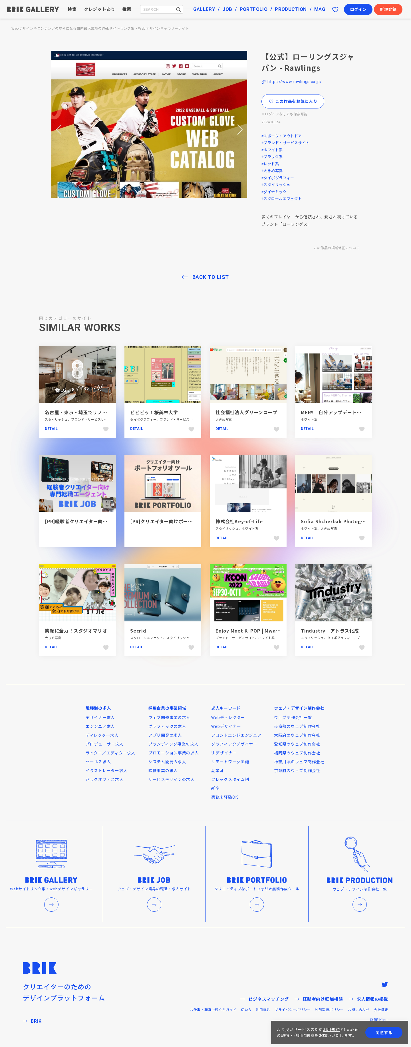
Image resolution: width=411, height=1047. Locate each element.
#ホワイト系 (272, 149)
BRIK (32, 1021)
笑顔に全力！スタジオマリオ (76, 630)
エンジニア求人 (100, 726)
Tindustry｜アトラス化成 (330, 630)
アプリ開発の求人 (165, 735)
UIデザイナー (224, 753)
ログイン (358, 9)
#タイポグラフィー (277, 177)
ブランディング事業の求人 (173, 744)
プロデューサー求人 (104, 744)
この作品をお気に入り (293, 101)
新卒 (215, 788)
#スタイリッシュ (275, 184)
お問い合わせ (359, 1009)
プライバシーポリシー (293, 1009)
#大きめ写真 (272, 170)
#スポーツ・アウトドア (281, 135)
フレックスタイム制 (230, 779)
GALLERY (204, 9)
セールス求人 (98, 761)
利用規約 (263, 1009)
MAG (319, 9)
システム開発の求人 (167, 761)
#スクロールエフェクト (281, 198)
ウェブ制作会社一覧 (293, 717)
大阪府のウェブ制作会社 (297, 735)
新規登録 (388, 9)
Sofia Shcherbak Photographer (339, 521)
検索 (72, 9)
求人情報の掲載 (368, 999)
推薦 (127, 9)
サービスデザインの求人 (171, 779)
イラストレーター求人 (107, 770)
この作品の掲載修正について (337, 247)
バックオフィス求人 (104, 779)
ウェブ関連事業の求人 (169, 717)
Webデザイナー (226, 726)
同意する (384, 1032)
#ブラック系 (272, 156)
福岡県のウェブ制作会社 (297, 753)
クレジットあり (99, 9)
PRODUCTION (291, 9)
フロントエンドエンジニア (236, 735)
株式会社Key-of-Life (239, 521)
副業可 (217, 770)
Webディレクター (228, 717)
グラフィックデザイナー (234, 744)
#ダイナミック (274, 191)
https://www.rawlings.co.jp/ (294, 81)
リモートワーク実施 (230, 761)
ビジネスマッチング (264, 999)
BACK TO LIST (210, 277)
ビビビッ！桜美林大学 (154, 412)
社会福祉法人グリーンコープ (246, 412)
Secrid (138, 630)
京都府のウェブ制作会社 (297, 770)
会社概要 (381, 1009)
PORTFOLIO (253, 9)
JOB (227, 9)
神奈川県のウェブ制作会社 (299, 761)
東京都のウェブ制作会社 (297, 726)
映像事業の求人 (163, 770)
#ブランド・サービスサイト (285, 142)
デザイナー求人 (100, 717)
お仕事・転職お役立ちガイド (213, 1009)
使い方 (246, 1009)
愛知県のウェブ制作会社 (297, 744)
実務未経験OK (224, 797)
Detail (51, 429)
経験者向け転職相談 (319, 999)
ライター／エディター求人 (110, 753)
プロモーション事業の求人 (173, 753)
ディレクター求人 (102, 735)
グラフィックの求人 (167, 726)
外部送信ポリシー (329, 1009)
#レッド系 (270, 163)
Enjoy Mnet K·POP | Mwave (248, 630)
